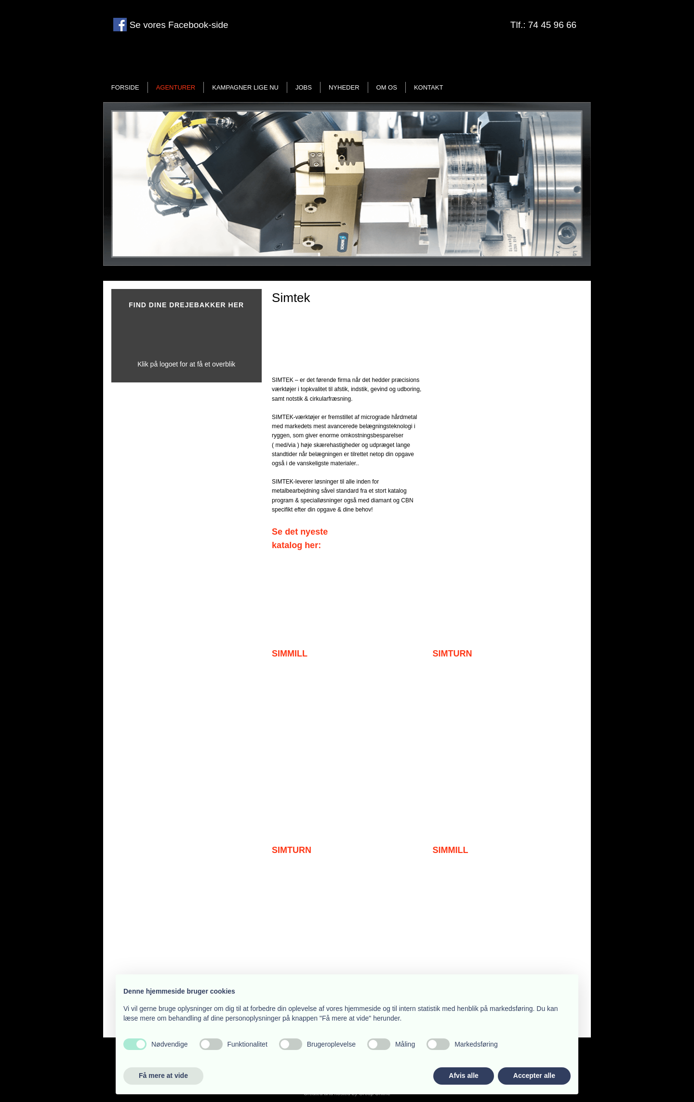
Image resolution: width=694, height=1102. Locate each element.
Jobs (303, 87)
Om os (386, 87)
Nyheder (344, 87)
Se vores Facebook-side (177, 25)
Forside (125, 87)
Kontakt (428, 87)
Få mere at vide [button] (163, 1075)
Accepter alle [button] (534, 1075)
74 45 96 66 (552, 25)
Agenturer (176, 87)
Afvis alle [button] (463, 1075)
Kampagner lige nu (245, 87)
